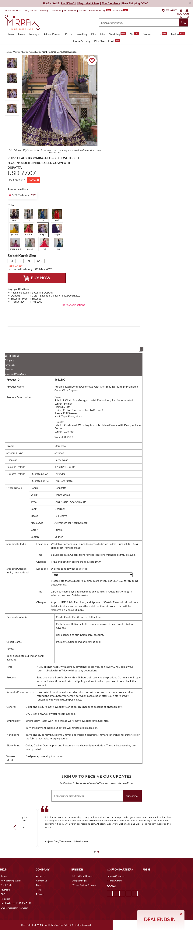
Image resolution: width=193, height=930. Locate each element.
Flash (114, 41)
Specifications (12, 355)
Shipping (9, 360)
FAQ (3, 894)
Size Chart (16, 265)
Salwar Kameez (52, 34)
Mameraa (60, 445)
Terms (39, 889)
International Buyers (82, 876)
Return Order (70, 10)
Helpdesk (5, 898)
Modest (147, 34)
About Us (40, 876)
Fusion (178, 34)
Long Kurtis (61, 501)
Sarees (21, 34)
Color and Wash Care (15, 373)
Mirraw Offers (114, 880)
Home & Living (81, 41)
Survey (82, 10)
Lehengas (34, 34)
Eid (134, 34)
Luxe (161, 34)
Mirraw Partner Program (84, 885)
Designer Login (79, 880)
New (11, 34)
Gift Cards (120, 10)
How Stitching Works (11, 880)
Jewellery (81, 34)
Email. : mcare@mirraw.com (14, 907)
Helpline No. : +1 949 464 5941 (16, 903)
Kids (93, 34)
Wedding (117, 34)
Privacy (40, 894)
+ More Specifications (72, 304)
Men (103, 34)
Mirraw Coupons (115, 876)
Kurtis (68, 34)
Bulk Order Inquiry (97, 10)
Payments (10, 364)
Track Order (56, 10)
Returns (9, 369)
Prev (16, 827)
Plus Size (99, 41)
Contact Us (41, 880)
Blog (38, 885)
